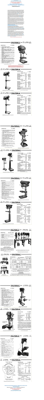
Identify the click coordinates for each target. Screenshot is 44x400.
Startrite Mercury (20, 28)
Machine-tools (17, 390)
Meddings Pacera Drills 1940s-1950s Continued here (11, 385)
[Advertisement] (16, 8)
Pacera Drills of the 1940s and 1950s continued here (12, 25)
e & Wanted (20, 390)
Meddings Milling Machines (16, 386)
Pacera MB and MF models (15, 27)
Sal (18, 390)
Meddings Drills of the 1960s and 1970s (22, 385)
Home (11, 390)
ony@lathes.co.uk (16, 0)
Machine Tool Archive (14, 390)
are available (14, 387)
